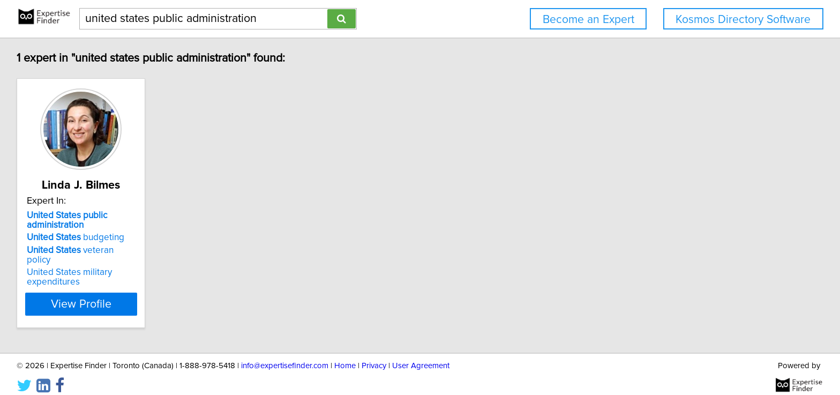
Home (345, 356)
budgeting (77, 237)
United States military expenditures (71, 267)
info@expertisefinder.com (284, 356)
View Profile (96, 294)
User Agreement (420, 356)
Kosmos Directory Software (743, 19)
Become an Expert (588, 19)
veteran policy (84, 250)
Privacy (374, 356)
